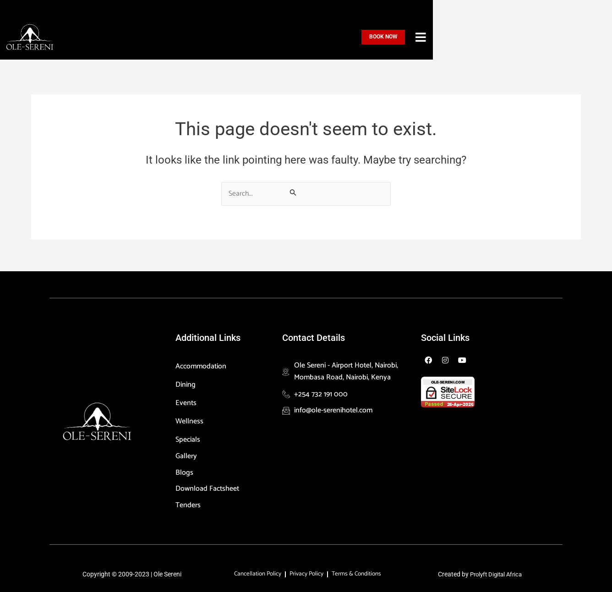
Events (186, 401)
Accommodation (203, 364)
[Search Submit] (293, 192)
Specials (190, 438)
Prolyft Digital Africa (496, 573)
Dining (185, 383)
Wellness (189, 419)
